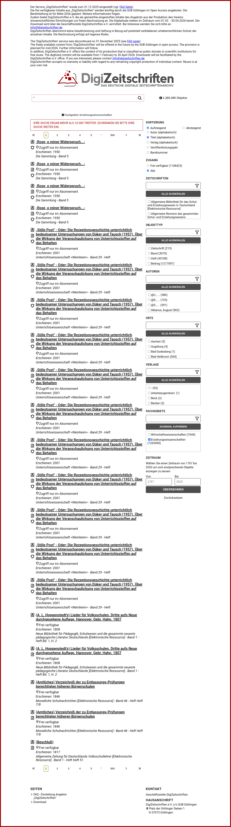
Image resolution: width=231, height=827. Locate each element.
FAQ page (133, 41)
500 (112, 135)
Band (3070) (157, 253)
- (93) (153, 388)
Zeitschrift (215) (160, 248)
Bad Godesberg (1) (161, 351)
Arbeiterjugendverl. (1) (164, 393)
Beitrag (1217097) (161, 263)
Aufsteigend (156, 128)
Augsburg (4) (158, 346)
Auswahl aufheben (173, 426)
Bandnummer (157, 152)
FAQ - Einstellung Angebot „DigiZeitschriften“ (50, 796)
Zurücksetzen (173, 497)
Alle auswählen (173, 193)
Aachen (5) (156, 341)
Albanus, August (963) (164, 310)
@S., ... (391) (157, 305)
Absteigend (191, 128)
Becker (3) (156, 403)
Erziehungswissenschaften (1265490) (166, 441)
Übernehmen (173, 489)
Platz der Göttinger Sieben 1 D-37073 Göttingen (167, 810)
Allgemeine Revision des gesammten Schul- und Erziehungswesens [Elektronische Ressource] (172, 217)
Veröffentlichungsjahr (162, 147)
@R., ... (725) (157, 300)
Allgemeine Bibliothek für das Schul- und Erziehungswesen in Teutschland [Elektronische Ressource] (172, 205)
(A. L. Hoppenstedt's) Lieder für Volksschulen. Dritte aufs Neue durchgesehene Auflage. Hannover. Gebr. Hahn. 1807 (86, 617)
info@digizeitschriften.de (46, 27)
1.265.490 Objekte (173, 97)
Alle (151, 171)
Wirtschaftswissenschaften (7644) (171, 434)
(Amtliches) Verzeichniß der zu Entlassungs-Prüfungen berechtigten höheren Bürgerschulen (80, 684)
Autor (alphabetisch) (161, 132)
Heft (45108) (157, 258)
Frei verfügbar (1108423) (164, 165)
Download (39, 802)
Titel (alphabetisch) (161, 137)
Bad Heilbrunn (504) (162, 356)
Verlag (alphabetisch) (162, 142)
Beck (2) (155, 398)
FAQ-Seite (125, 7)
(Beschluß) (44, 742)
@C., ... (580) (157, 295)
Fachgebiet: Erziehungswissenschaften (87, 115)
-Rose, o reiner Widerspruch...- (60, 142)
